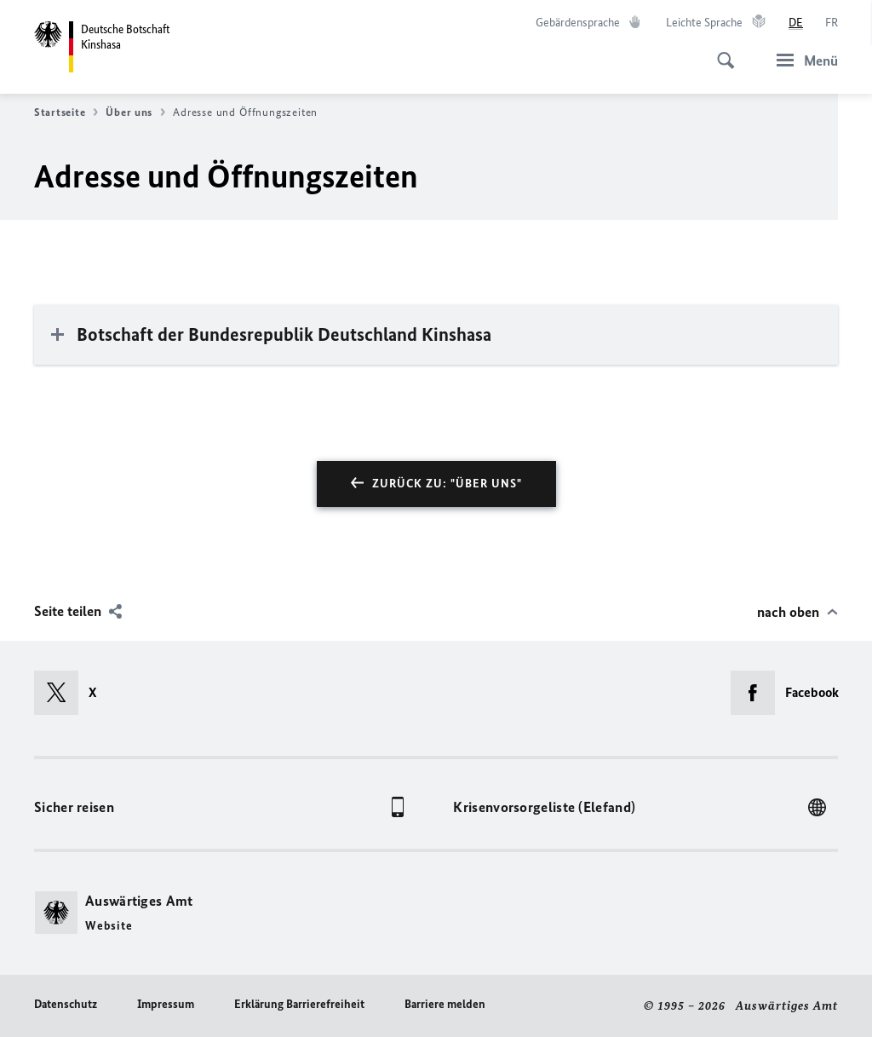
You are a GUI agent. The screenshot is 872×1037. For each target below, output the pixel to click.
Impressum (165, 1004)
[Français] (831, 23)
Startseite (66, 112)
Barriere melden (444, 1004)
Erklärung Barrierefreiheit (299, 1004)
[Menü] (802, 60)
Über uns (135, 112)
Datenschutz (65, 1004)
